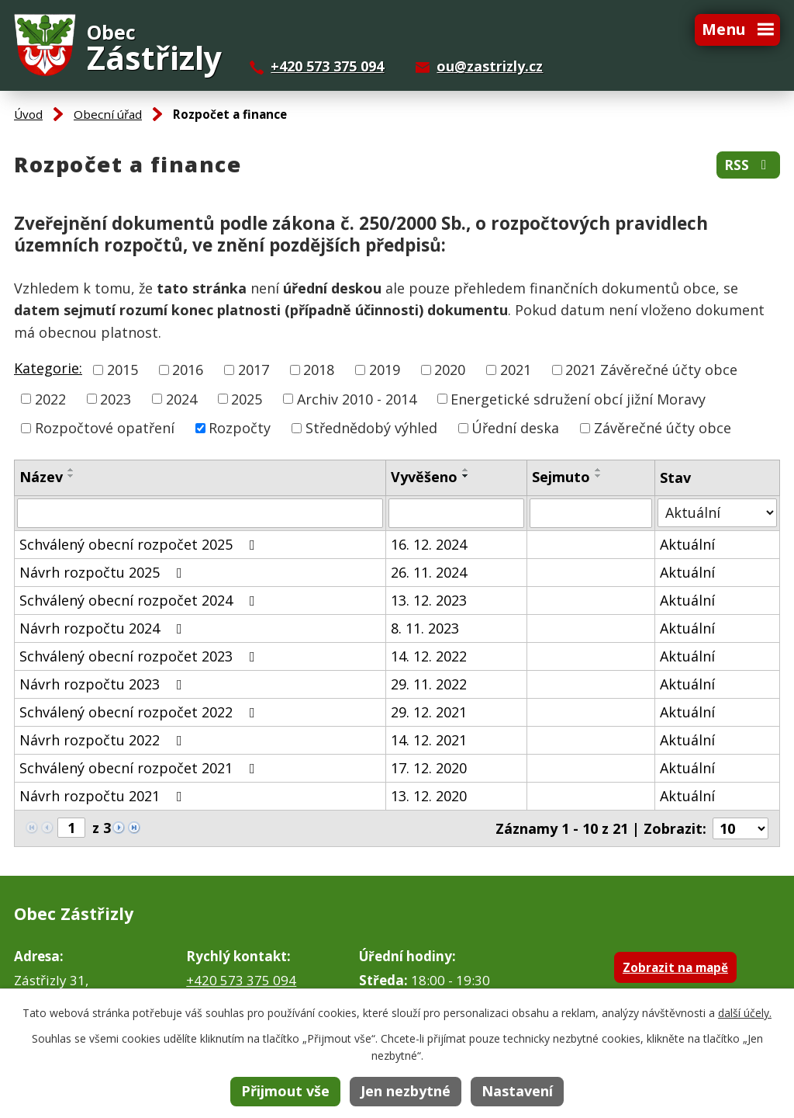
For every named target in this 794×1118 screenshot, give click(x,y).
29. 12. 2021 (429, 712)
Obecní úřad (108, 114)
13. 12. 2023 (429, 600)
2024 (181, 398)
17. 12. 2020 (429, 768)
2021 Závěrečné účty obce (651, 369)
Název (41, 476)
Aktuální (687, 544)
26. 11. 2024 (429, 572)
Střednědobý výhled (371, 427)
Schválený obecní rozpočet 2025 (140, 544)
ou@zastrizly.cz (490, 66)
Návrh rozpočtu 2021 (103, 795)
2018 (318, 369)
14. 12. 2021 (429, 740)
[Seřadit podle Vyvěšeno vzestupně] (466, 470)
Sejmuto (561, 476)
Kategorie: (48, 368)
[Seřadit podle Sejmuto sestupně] (598, 476)
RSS (748, 165)
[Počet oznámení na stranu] (740, 828)
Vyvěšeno (424, 476)
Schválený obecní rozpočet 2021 (140, 768)
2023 (115, 398)
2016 (187, 369)
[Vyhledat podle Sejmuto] (591, 513)
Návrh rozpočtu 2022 (103, 740)
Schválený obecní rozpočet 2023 (140, 656)
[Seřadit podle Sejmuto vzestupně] (598, 470)
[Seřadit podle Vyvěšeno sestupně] (466, 476)
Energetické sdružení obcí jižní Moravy (578, 398)
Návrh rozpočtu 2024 (103, 628)
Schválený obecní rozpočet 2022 (140, 712)
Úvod (28, 114)
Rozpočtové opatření (104, 427)
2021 (515, 369)
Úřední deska (515, 427)
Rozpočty (240, 427)
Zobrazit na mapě (675, 967)
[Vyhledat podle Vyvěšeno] (456, 513)
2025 (246, 398)
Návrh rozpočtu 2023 (103, 684)
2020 (449, 369)
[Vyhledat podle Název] (200, 513)
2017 (253, 369)
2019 (384, 369)
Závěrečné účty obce (662, 427)
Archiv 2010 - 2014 (356, 398)
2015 (122, 369)
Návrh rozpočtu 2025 (103, 572)
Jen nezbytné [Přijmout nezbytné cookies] (406, 1091)
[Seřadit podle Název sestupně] (71, 476)
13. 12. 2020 (429, 795)
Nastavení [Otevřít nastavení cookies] (517, 1091)
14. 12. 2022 (429, 656)
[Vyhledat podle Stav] (717, 512)
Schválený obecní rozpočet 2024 (140, 600)
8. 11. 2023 (425, 628)
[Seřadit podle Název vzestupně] (71, 470)
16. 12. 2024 (429, 544)
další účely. (745, 1012)
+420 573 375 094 (327, 66)
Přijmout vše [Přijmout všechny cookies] (285, 1091)
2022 (50, 398)
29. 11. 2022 (429, 684)
